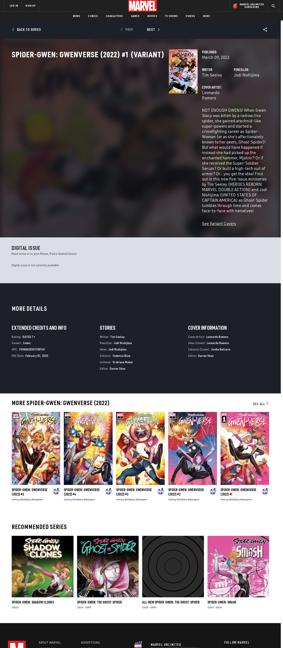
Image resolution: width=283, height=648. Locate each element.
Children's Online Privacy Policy (155, 637)
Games (135, 16)
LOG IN (14, 5)
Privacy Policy (58, 637)
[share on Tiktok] (226, 619)
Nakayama (37, 444)
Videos (190, 16)
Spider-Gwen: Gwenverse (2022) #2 (186, 437)
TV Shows (171, 16)
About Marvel (50, 589)
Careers (45, 601)
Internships (48, 608)
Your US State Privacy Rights (87, 637)
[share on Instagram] (251, 600)
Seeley (15, 444)
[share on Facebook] (226, 600)
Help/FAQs (47, 595)
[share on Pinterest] (251, 609)
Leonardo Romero (108, 111)
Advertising (90, 589)
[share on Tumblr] (263, 600)
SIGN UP (30, 5)
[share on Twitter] (238, 600)
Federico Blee (121, 301)
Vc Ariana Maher (123, 307)
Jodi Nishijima (191, 94)
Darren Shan (117, 314)
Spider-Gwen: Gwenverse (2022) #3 (134, 437)
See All (261, 349)
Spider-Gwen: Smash (222, 547)
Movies (152, 16)
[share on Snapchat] (238, 609)
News (76, 16)
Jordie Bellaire (220, 294)
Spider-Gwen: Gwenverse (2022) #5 (29, 437)
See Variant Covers (109, 168)
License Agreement (190, 637)
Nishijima (25, 444)
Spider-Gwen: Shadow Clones (33, 547)
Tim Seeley (102, 94)
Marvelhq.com (92, 601)
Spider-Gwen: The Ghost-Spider (99, 547)
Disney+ (87, 595)
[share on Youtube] (226, 609)
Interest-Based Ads (217, 637)
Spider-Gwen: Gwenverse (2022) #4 (82, 437)
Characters (114, 16)
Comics (93, 16)
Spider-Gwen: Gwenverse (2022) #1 (238, 437)
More (206, 16)
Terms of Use (37, 637)
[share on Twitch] (263, 609)
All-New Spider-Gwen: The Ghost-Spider (171, 547)
